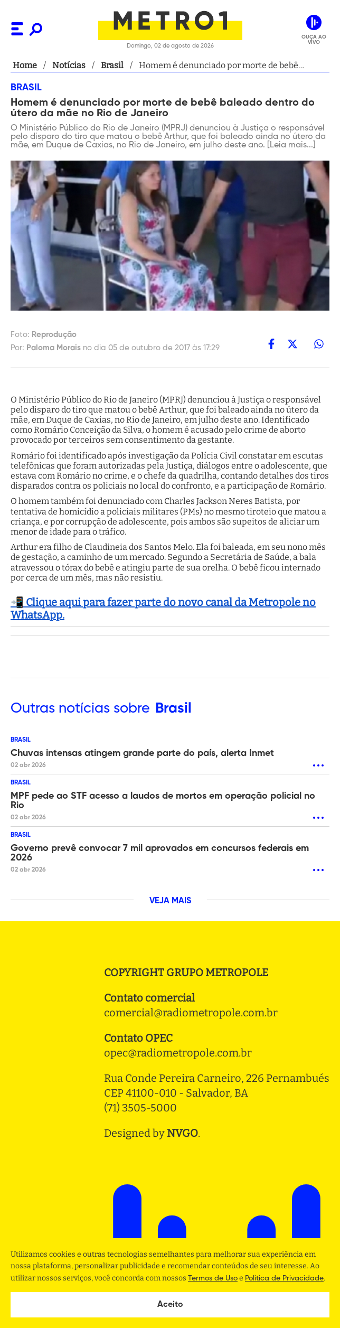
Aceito (170, 1305)
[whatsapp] (318, 344)
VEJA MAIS (170, 901)
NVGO (182, 1133)
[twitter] (292, 344)
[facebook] (271, 344)
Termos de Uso (213, 1278)
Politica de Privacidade (284, 1278)
